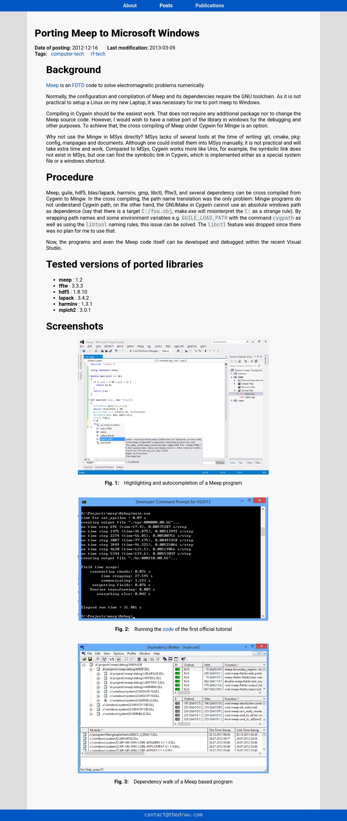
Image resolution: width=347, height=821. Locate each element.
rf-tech (98, 54)
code (168, 629)
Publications (209, 6)
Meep (52, 85)
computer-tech (67, 54)
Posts (167, 6)
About (130, 6)
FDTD (78, 85)
